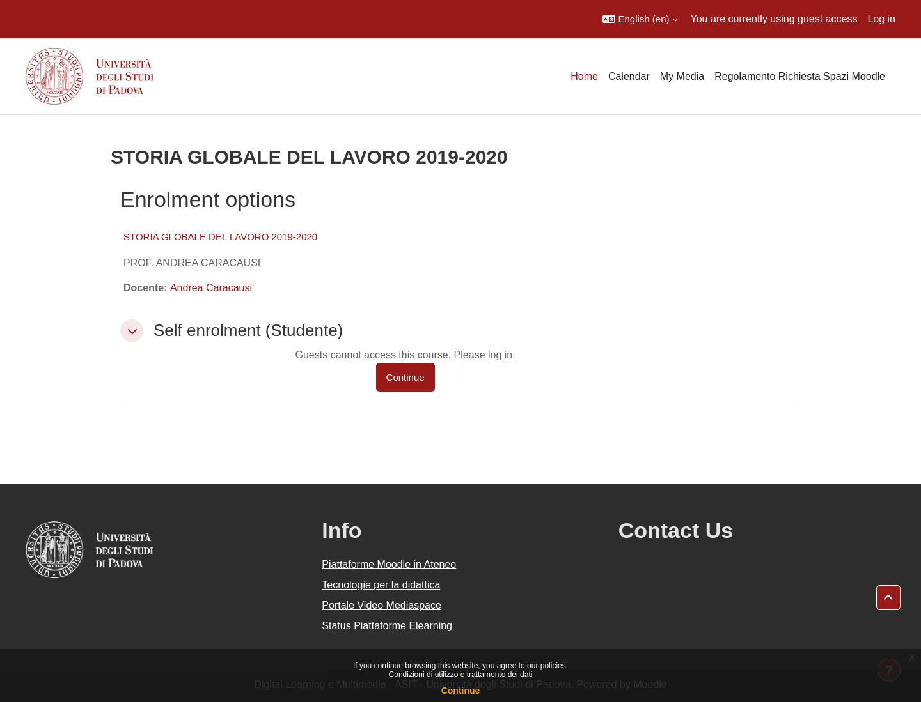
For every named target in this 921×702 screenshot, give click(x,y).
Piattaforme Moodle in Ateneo (389, 564)
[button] (640, 19)
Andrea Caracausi (211, 287)
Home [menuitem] (584, 76)
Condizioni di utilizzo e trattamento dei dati (461, 674)
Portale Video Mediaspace (381, 605)
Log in (881, 18)
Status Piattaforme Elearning (387, 625)
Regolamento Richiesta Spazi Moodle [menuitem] (799, 76)
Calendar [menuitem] (629, 76)
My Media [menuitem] (682, 76)
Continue (460, 690)
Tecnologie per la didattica (381, 584)
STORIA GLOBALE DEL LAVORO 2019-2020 (220, 236)
